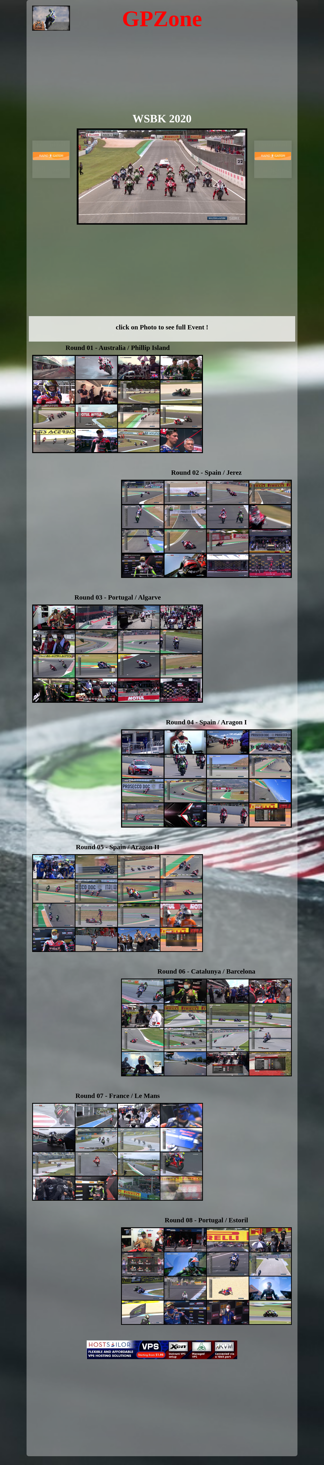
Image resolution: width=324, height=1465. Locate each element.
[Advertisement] (162, 78)
